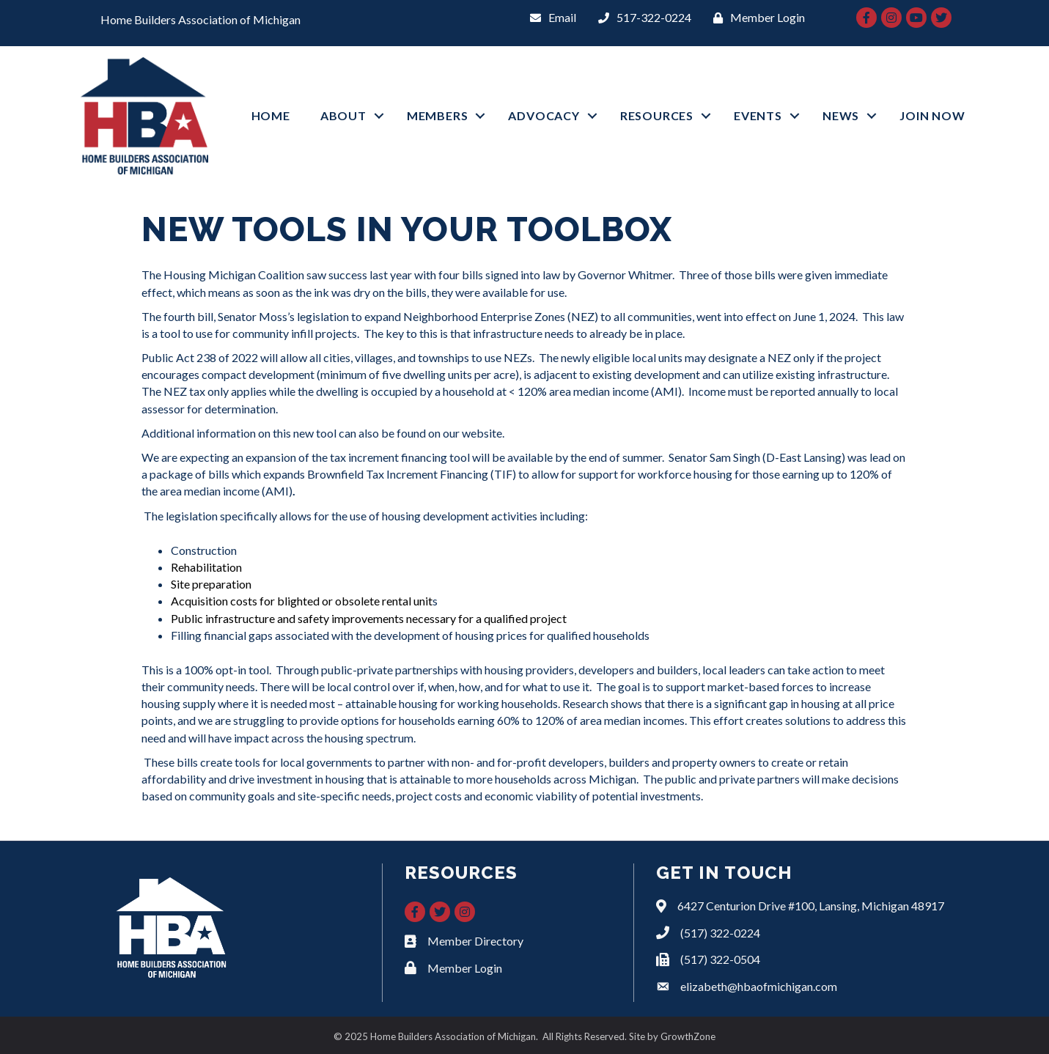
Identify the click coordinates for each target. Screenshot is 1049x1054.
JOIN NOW (932, 115)
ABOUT (343, 115)
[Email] (549, 17)
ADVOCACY (543, 115)
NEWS (840, 115)
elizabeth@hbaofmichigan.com (758, 986)
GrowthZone (687, 1036)
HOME (270, 115)
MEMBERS (437, 115)
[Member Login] (755, 17)
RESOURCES (656, 115)
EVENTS (758, 115)
